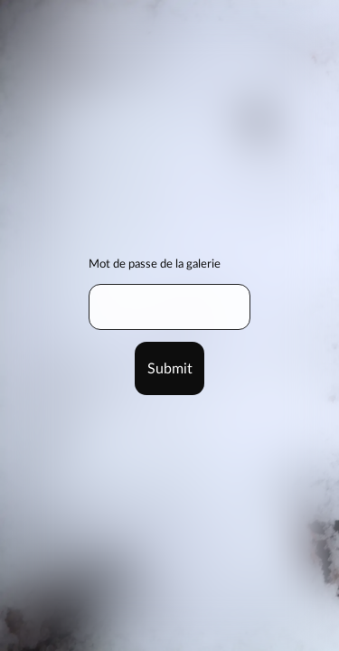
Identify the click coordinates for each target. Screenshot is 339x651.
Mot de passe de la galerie (155, 264)
